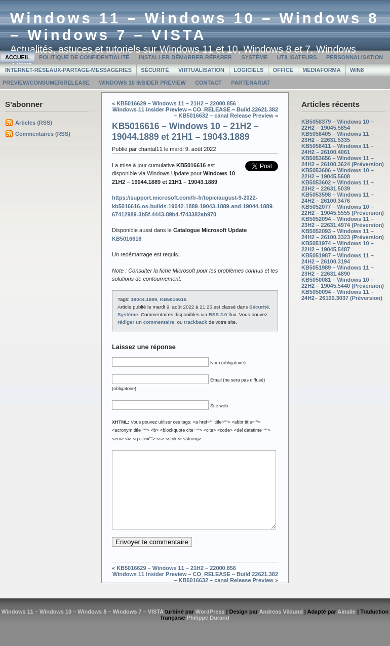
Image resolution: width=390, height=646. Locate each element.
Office (283, 70)
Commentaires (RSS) (42, 134)
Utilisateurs (297, 57)
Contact (208, 83)
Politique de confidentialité (84, 57)
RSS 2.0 (218, 314)
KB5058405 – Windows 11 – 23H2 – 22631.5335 (337, 137)
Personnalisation (354, 57)
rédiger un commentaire (146, 322)
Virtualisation (201, 70)
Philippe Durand (208, 633)
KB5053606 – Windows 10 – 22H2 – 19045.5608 (337, 173)
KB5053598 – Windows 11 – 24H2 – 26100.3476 (337, 198)
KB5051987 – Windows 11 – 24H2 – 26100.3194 (337, 258)
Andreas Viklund (281, 627)
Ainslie (346, 627)
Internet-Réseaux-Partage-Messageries (68, 70)
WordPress (210, 627)
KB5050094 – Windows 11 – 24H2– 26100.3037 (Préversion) (341, 295)
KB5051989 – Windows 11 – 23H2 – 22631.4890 (337, 270)
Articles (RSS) (33, 123)
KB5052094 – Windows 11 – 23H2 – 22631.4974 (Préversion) (342, 222)
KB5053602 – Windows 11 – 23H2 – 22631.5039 (337, 185)
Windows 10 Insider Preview (142, 83)
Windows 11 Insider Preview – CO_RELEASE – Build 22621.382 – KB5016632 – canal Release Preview (195, 112)
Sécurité (155, 70)
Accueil (17, 57)
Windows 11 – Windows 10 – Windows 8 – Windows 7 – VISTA (194, 26)
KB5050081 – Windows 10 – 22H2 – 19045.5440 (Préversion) (342, 283)
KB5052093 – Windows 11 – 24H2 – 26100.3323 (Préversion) (342, 234)
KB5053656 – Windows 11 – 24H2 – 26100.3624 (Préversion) (342, 161)
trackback (195, 322)
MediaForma (321, 70)
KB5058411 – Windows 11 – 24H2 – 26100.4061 (337, 149)
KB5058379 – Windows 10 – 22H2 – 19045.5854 (337, 125)
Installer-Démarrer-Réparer (185, 57)
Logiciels (248, 70)
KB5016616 (173, 299)
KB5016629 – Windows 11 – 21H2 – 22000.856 (176, 103)
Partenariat (250, 83)
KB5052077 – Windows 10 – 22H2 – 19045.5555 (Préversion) (342, 210)
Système (254, 57)
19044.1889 (144, 299)
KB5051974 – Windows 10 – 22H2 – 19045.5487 (337, 246)
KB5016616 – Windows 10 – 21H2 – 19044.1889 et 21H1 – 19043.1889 (185, 131)
